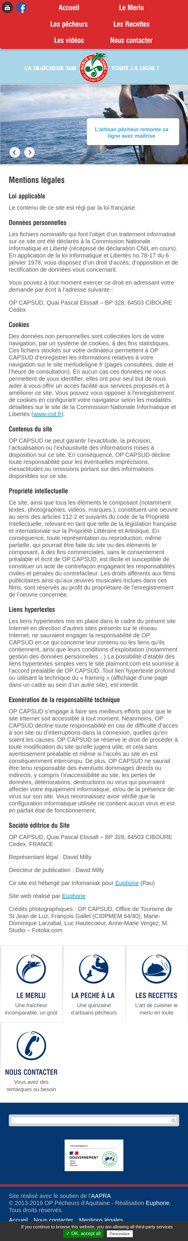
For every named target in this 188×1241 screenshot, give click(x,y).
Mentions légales (101, 1220)
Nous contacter (53, 1220)
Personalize (120, 1234)
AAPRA (101, 1196)
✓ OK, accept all (83, 1233)
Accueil (18, 1220)
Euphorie (127, 883)
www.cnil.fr (47, 414)
